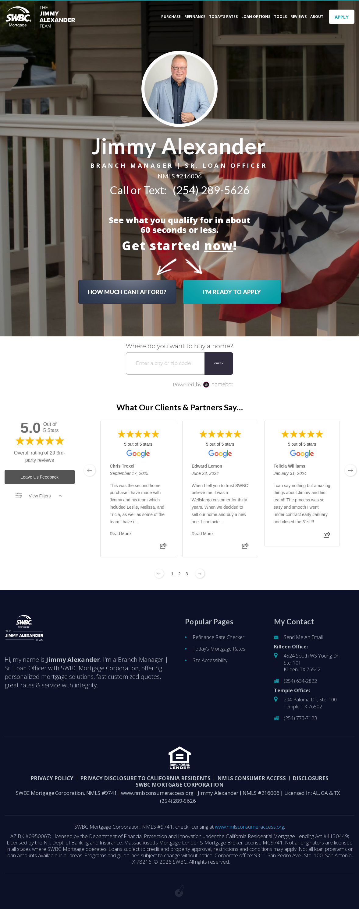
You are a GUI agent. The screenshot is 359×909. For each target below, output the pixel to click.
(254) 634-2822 (300, 681)
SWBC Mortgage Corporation (180, 784)
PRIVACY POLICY (51, 778)
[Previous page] (159, 573)
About (316, 16)
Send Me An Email (303, 637)
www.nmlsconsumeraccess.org (157, 792)
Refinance (194, 16)
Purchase (171, 16)
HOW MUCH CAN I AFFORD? (127, 291)
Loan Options (255, 16)
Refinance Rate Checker (218, 637)
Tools (280, 16)
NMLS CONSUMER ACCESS (251, 778)
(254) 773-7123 (300, 718)
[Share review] (163, 548)
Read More (120, 534)
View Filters (39, 496)
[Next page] (199, 573)
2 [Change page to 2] (179, 573)
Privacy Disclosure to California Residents (145, 778)
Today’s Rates (223, 16)
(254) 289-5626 (211, 190)
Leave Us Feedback (40, 477)
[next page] (350, 470)
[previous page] (89, 470)
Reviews (298, 16)
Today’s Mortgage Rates (219, 648)
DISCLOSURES (311, 778)
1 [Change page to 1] (172, 573)
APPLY (342, 17)
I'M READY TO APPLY (232, 291)
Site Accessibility (210, 660)
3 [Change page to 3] (187, 573)
